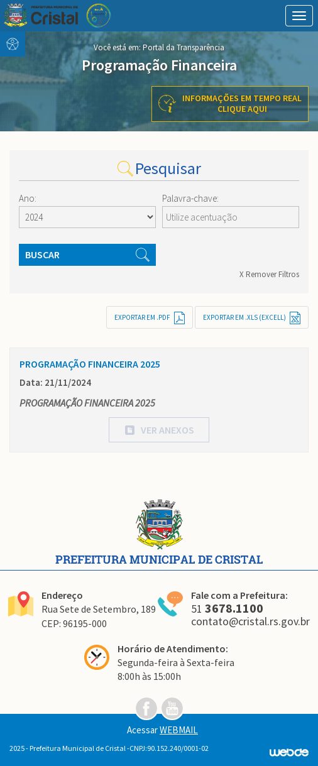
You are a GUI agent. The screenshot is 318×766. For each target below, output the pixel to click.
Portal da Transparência (183, 47)
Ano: (27, 198)
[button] (159, 429)
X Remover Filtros (269, 274)
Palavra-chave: (190, 198)
